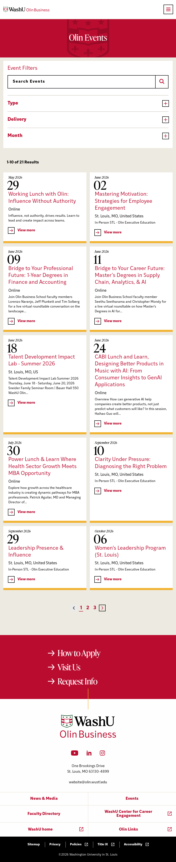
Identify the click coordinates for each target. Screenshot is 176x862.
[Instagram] (102, 754)
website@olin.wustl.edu (88, 782)
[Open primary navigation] (168, 9)
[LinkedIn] (89, 754)
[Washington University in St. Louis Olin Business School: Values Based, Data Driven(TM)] (88, 737)
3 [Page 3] (94, 608)
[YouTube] (74, 754)
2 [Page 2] (87, 608)
